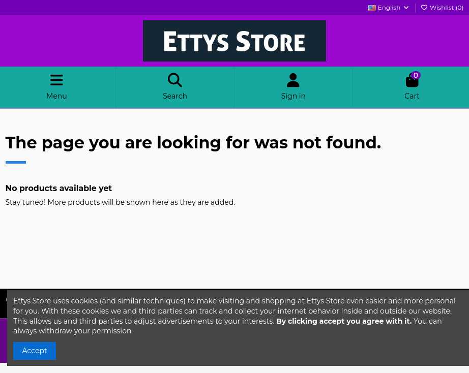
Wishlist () (442, 7)
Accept (34, 350)
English (388, 7)
